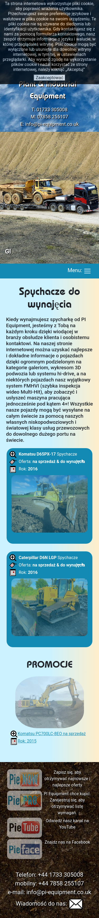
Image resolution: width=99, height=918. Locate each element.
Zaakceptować (49, 77)
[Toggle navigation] (87, 271)
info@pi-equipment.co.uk (52, 124)
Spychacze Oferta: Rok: (49, 493)
